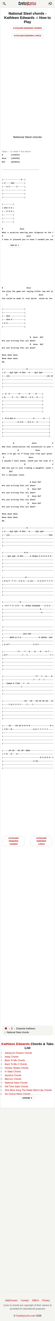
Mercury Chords (13, 1079)
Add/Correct (11, 1300)
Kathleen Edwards (15, 1044)
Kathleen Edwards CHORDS (14, 841)
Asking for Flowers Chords (18, 1053)
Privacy (46, 1300)
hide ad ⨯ (15, 245)
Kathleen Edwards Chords (27, 28)
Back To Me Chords (15, 1060)
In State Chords (13, 1071)
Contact (25, 1300)
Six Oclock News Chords (17, 1094)
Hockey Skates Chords (16, 1068)
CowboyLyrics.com (26, 1315)
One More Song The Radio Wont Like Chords (28, 1090)
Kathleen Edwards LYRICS (41, 841)
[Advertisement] (27, 104)
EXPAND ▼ (27, 1098)
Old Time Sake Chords (16, 1086)
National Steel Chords (16, 1082)
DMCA (35, 1300)
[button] (4, 3)
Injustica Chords (13, 1075)
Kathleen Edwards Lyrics (27, 36)
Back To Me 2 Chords (16, 1064)
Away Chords (12, 1056)
